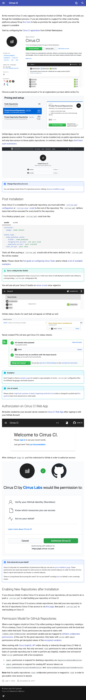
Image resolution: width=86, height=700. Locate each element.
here (58, 577)
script (25, 208)
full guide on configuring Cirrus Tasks (39, 261)
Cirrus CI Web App (56, 412)
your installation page (57, 189)
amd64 (6, 222)
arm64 (15, 222)
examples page (24, 378)
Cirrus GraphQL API (27, 645)
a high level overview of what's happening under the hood (34, 393)
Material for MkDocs (17, 691)
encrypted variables (53, 640)
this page (50, 606)
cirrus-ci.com (41, 285)
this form (27, 22)
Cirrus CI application (31, 30)
